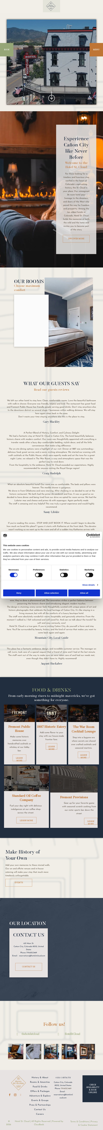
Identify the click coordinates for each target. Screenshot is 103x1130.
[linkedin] (21, 1095)
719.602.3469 (66, 1089)
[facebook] (10, 1095)
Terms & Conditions (79, 1122)
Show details (88, 585)
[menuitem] (40, 1077)
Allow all (84, 593)
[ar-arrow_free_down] (51, 103)
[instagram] (15, 1095)
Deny (18, 593)
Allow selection (51, 593)
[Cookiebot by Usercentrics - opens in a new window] (88, 535)
